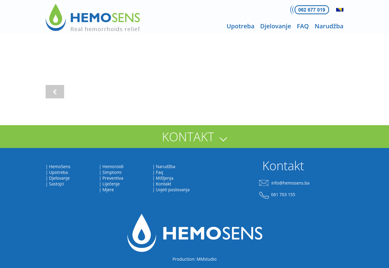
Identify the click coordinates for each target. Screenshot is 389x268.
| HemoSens (58, 166)
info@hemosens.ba (290, 183)
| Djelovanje (58, 178)
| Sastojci (55, 184)
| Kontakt (161, 184)
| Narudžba (163, 166)
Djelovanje (275, 26)
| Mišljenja (162, 178)
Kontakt (283, 165)
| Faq (157, 172)
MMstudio (207, 259)
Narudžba (329, 26)
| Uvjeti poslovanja (170, 189)
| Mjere (106, 189)
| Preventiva (111, 178)
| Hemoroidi (111, 166)
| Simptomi (110, 172)
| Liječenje (109, 184)
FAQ (303, 26)
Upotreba (240, 26)
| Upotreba (57, 172)
